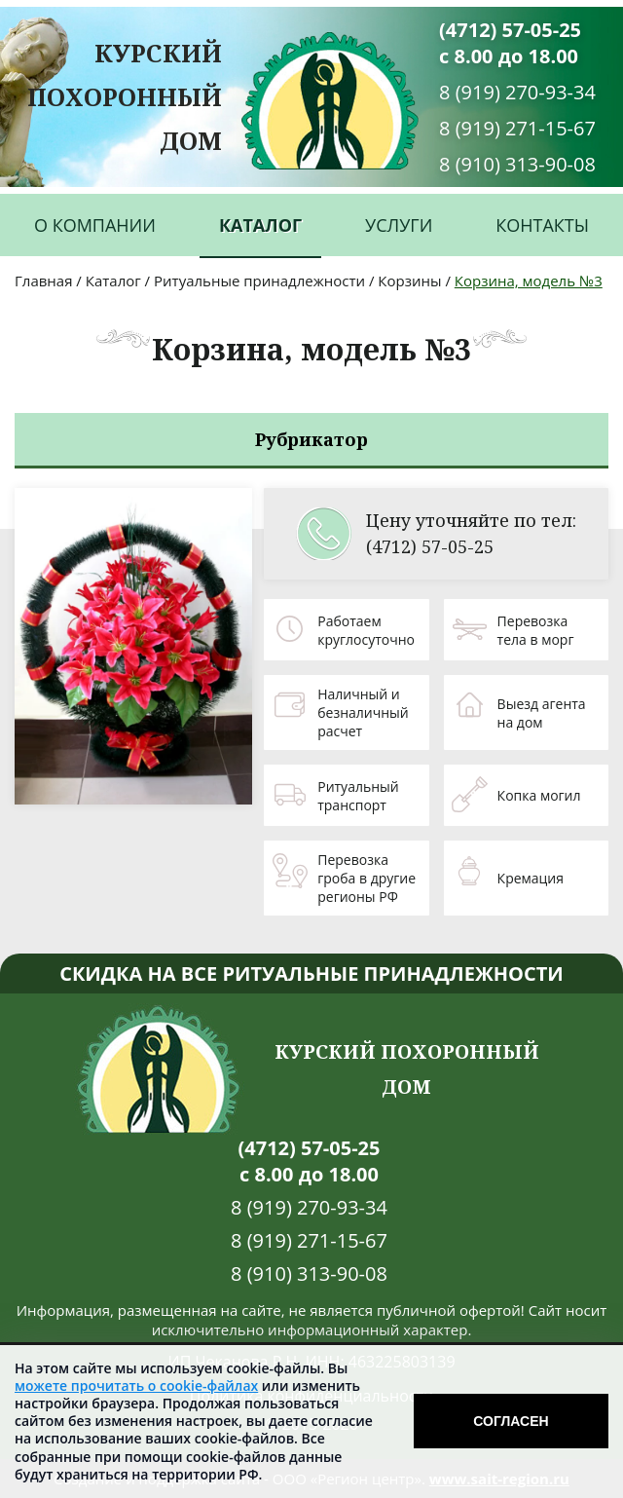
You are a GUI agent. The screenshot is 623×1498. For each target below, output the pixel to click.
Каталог (260, 225)
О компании (95, 225)
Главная (43, 280)
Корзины (409, 280)
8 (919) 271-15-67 (517, 128)
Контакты (542, 225)
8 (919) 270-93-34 (517, 92)
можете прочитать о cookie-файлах (136, 1385)
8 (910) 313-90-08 (517, 164)
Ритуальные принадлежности (259, 280)
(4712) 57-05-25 (510, 30)
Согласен (510, 1421)
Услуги (398, 225)
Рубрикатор (311, 439)
